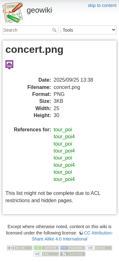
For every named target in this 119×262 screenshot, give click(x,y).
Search (55, 30)
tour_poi (63, 129)
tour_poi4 (64, 136)
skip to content (102, 5)
